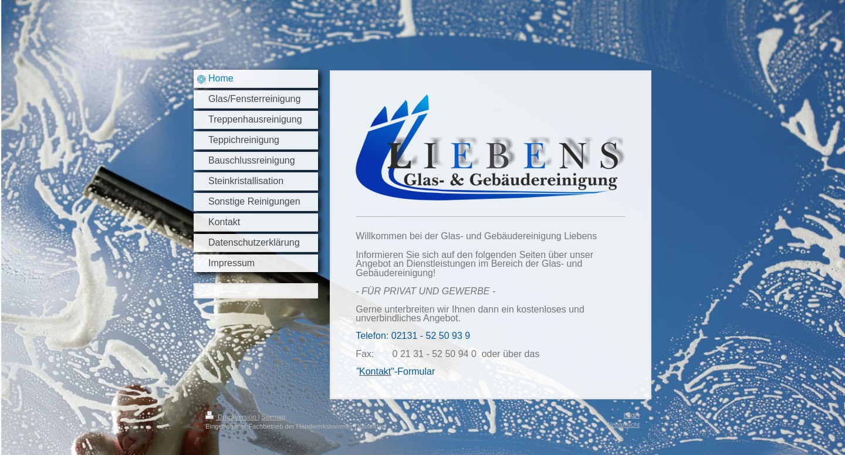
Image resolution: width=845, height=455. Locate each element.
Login (632, 415)
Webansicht (623, 424)
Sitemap (274, 416)
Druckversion (231, 416)
